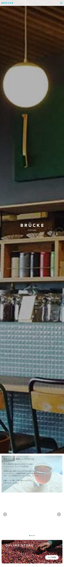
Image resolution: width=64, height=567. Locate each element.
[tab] (29, 535)
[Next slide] (59, 514)
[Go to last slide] (5, 514)
